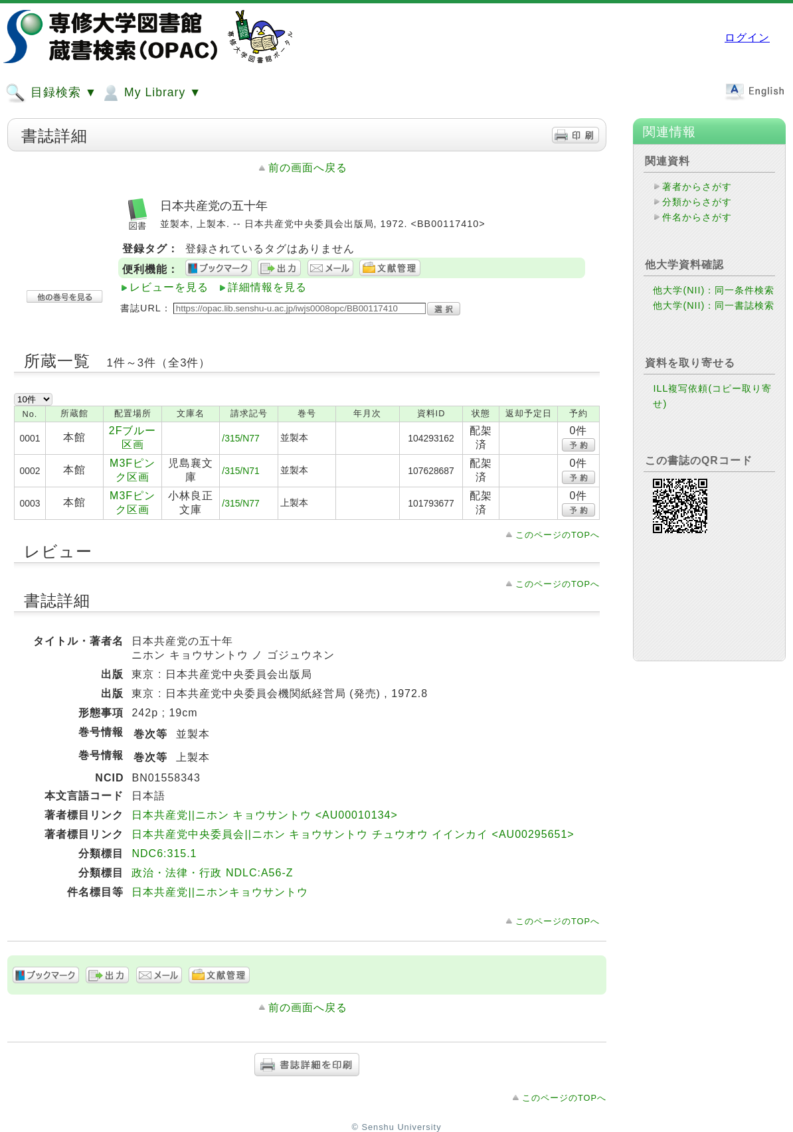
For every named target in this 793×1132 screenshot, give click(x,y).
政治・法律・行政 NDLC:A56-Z (212, 872)
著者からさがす (697, 186)
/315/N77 (240, 438)
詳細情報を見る (267, 287)
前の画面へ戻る (307, 167)
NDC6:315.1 (164, 853)
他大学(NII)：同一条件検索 (713, 290)
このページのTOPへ (557, 535)
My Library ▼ (150, 93)
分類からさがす (697, 202)
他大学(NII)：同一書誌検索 (713, 305)
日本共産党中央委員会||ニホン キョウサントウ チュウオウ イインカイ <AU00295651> (353, 834)
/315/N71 (240, 470)
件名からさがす (697, 217)
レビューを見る (169, 287)
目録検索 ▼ (51, 93)
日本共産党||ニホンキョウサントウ (220, 892)
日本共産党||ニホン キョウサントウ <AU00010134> (264, 815)
